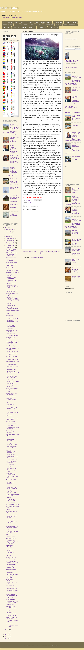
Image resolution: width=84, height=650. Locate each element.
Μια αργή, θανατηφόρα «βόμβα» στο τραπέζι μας (75, 270)
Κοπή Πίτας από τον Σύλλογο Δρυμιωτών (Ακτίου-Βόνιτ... (11, 566)
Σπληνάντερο (9, 415)
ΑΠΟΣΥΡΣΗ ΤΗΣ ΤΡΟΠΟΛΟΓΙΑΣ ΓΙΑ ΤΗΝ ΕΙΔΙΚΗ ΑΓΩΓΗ (71, 108)
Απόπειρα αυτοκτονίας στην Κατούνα (11, 447)
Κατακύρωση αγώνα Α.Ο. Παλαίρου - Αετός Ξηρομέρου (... (12, 603)
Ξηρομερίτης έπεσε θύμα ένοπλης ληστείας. (12, 491)
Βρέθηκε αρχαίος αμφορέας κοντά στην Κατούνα (12, 554)
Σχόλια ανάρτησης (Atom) (36, 257)
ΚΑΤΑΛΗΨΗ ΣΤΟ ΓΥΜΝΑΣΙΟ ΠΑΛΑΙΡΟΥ (12, 321)
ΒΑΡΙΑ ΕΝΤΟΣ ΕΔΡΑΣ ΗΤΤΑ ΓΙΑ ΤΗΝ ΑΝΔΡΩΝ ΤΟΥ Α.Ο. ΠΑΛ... (11, 279)
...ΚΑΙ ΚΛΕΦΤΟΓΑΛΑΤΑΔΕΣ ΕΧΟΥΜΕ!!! (12, 531)
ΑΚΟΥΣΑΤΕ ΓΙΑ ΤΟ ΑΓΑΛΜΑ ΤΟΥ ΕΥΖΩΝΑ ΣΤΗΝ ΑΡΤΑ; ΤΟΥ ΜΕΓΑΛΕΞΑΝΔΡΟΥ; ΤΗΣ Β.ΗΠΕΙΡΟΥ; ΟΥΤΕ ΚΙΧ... (73, 252)
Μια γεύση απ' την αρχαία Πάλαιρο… (12, 435)
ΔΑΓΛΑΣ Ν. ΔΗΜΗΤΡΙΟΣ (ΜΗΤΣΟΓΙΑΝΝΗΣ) (72, 61)
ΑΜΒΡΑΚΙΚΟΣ (58, 22)
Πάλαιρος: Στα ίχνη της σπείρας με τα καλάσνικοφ (11, 254)
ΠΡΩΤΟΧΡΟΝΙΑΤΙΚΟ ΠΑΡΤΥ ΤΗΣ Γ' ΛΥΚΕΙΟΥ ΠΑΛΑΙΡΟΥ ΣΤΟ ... (12, 619)
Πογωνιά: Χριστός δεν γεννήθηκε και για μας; (12, 558)
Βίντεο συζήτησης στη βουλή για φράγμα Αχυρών (11, 470)
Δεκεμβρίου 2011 (10, 247)
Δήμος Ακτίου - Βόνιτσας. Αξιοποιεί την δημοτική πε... (12, 412)
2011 (6, 227)
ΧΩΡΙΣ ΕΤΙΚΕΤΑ (53, 27)
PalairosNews (9, 7)
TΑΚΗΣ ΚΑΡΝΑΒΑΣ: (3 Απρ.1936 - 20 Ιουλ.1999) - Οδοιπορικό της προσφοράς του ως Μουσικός (72, 200)
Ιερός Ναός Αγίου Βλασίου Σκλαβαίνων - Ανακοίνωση (14, 139)
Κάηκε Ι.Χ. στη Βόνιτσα (11, 599)
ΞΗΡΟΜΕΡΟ (6, 27)
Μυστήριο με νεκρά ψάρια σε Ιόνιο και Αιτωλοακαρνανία (12, 363)
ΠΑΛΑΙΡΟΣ (16, 27)
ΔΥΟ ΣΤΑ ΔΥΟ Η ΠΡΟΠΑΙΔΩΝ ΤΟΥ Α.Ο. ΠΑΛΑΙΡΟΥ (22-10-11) (76, 117)
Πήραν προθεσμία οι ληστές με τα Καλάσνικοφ (11, 259)
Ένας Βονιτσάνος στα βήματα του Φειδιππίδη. (76, 158)
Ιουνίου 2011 (9, 234)
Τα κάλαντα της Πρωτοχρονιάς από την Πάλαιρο (12, 625)
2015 (6, 636)
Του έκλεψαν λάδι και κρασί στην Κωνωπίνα (12, 443)
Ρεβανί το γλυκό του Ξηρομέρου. (76, 277)
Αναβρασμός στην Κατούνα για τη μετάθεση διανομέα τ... (12, 587)
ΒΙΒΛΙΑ (74, 22)
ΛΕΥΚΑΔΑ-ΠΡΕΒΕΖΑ (70, 25)
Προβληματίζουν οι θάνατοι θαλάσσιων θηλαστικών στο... (12, 508)
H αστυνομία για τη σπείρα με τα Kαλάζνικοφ (12, 290)
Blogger (58, 645)
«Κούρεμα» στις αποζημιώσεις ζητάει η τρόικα (14, 214)
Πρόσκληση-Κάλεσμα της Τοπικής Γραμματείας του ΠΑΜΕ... (12, 342)
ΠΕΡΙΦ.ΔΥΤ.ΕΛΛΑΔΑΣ (28, 27)
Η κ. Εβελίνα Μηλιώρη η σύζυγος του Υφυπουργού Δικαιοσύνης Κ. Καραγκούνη (13, 149)
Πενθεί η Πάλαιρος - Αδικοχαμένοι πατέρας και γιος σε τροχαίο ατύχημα (76, 242)
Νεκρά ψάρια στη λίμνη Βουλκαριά (11, 331)
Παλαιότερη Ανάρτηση (53, 251)
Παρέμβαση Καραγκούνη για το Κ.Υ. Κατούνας (12, 527)
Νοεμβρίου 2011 (10, 245)
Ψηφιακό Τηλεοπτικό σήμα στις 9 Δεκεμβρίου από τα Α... (12, 312)
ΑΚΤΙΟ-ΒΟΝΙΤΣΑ (46, 22)
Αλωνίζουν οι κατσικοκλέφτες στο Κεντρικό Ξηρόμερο (11, 487)
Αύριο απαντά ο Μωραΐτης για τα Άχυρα (12, 428)
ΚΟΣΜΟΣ (58, 25)
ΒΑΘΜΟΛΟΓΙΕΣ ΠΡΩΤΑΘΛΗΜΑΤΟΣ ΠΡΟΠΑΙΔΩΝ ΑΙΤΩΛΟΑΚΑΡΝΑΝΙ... (12, 522)
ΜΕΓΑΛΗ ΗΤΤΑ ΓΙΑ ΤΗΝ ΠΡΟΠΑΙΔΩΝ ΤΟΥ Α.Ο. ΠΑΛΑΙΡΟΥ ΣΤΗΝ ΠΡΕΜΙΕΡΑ (14, 181)
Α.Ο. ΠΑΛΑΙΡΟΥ (8, 22)
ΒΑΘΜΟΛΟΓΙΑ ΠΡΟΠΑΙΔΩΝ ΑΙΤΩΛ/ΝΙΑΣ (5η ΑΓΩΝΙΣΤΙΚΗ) (12, 299)
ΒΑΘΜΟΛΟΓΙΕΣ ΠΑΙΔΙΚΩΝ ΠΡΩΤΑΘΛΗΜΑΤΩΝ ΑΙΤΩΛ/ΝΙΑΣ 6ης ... (11, 406)
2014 (6, 634)
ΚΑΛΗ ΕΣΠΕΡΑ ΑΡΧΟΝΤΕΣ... (10, 549)
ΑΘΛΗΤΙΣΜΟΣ (19, 22)
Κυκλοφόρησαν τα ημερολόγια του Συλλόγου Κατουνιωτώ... (12, 307)
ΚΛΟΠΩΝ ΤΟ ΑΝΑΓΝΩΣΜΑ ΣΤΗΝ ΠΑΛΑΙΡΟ (11, 439)
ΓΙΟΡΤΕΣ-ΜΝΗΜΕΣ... (27, 25)
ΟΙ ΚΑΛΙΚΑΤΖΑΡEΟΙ (11, 538)
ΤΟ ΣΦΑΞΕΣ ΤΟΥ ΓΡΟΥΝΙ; (10, 465)
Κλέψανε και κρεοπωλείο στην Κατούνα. (12, 591)
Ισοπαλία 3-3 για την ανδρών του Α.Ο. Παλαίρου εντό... (11, 501)
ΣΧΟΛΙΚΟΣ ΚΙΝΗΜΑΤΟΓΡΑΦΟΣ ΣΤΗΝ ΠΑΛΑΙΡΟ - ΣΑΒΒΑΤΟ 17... (11, 452)
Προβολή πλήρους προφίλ (71, 67)
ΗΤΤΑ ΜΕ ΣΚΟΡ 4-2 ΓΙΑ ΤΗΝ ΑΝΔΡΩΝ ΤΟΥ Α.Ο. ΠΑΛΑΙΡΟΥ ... (12, 376)
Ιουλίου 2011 (9, 236)
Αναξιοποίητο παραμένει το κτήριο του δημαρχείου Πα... (12, 368)
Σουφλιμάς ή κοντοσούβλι (12, 504)
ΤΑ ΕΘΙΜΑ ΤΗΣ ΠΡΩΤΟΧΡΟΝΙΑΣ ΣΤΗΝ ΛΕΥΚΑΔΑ (11, 614)
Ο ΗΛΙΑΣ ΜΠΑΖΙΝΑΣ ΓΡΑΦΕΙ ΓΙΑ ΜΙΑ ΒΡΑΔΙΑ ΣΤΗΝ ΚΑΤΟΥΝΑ (11, 481)
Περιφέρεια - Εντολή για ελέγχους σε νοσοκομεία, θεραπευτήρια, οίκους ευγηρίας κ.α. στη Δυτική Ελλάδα (10, 171)
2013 (6, 632)
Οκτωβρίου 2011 (10, 243)
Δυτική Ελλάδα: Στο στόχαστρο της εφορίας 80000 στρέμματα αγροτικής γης (14, 198)
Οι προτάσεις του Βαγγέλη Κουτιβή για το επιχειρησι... (12, 274)
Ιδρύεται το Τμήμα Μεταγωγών (10, 431)
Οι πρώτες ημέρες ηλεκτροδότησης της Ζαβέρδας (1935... (11, 596)
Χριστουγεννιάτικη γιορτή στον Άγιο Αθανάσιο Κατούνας (12, 576)
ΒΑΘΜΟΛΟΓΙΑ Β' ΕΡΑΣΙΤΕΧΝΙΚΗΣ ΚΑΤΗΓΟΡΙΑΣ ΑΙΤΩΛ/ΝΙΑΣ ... (12, 286)
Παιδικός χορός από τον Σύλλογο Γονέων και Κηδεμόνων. (12, 264)
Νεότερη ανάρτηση (29, 251)
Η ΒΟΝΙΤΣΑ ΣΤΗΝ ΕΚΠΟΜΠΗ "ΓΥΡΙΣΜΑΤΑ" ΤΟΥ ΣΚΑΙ (11, 608)
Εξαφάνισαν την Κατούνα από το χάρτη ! (12, 418)
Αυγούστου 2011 (10, 238)
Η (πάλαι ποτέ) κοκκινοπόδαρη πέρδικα (12, 380)
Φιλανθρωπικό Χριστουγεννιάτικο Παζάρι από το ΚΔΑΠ (12, 317)
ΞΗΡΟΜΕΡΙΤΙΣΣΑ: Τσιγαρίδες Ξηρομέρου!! (12, 372)
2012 (6, 629)
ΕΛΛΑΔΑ (39, 25)
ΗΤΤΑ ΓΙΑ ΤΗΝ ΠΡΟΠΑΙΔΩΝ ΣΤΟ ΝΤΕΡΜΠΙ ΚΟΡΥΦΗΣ (12, 269)
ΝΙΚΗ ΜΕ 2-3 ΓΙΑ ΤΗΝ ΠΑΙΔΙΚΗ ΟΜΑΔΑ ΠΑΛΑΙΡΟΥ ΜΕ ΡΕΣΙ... (12, 358)
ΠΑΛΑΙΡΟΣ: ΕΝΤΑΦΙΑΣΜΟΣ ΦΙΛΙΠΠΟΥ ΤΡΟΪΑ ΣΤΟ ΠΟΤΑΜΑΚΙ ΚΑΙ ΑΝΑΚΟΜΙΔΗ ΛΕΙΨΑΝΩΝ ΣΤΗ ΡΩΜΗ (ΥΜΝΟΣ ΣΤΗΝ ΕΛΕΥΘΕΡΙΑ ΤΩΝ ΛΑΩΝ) (11, 129)
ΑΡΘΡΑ (67, 22)
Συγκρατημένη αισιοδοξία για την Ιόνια (12, 424)
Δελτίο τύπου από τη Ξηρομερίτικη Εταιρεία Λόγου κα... (12, 542)
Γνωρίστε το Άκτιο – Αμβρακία (11, 302)
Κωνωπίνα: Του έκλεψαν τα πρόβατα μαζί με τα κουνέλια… (12, 353)
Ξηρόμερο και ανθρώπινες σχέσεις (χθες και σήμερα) (12, 496)
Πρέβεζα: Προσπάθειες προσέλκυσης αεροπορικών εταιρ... (12, 395)
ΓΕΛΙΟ (16, 25)
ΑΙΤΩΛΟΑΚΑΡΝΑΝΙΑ (32, 22)
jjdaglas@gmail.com (7, 17)
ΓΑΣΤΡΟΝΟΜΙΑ (7, 25)
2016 (6, 638)
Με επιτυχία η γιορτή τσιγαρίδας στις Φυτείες (12, 561)
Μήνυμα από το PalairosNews (72, 112)
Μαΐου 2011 (9, 232)
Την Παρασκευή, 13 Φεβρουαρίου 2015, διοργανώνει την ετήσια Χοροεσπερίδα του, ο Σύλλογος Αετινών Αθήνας (11, 160)
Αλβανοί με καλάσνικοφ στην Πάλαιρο (12, 250)
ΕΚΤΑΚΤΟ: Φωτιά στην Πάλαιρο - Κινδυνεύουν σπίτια (76, 233)
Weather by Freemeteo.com (69, 288)
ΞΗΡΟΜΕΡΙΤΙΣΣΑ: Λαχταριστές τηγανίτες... (12, 334)
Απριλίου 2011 (10, 229)
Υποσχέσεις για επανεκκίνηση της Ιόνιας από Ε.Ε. (12, 385)
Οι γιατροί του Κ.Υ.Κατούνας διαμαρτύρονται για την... (11, 581)
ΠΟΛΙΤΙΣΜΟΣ (42, 27)
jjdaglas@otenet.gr (17, 17)
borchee (50, 645)
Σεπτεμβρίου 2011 (11, 240)
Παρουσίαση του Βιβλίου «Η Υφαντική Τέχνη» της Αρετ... (12, 390)
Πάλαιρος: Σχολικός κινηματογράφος (11, 535)
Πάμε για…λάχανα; (10, 421)
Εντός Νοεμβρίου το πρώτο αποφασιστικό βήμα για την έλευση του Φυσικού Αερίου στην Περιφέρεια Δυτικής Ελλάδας (72, 148)
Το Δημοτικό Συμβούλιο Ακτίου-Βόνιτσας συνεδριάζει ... (11, 571)
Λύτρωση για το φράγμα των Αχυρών (12, 462)
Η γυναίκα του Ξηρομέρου (12, 346)
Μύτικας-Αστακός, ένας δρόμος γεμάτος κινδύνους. (11, 516)
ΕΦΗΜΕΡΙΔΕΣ (49, 25)
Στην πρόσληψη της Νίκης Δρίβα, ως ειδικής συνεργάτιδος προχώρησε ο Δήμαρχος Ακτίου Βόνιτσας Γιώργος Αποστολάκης (73, 136)
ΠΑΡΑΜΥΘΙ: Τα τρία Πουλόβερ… (11, 546)
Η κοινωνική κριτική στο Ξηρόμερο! (12, 294)
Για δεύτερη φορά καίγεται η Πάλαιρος (76, 261)
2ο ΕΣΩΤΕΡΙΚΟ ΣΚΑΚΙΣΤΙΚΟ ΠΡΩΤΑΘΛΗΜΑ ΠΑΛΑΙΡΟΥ (10, 326)
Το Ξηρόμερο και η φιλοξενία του (10, 338)
